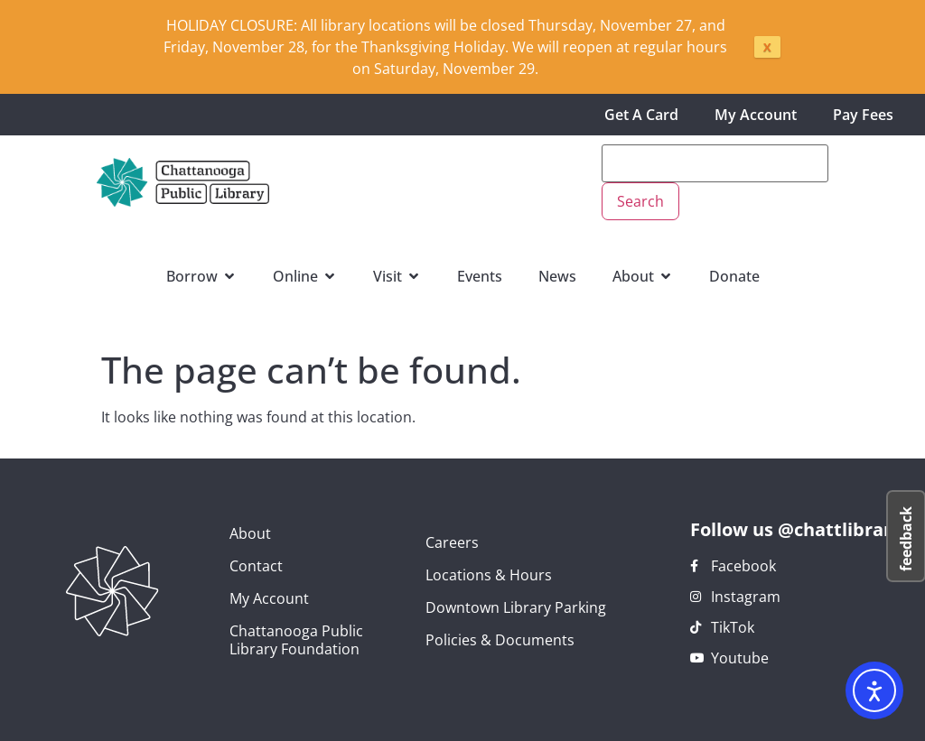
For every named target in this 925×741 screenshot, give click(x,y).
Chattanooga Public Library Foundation (296, 640)
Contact (256, 566)
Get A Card (641, 115)
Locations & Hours (488, 575)
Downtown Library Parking (515, 607)
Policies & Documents (500, 640)
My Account (756, 115)
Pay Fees (863, 115)
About (250, 533)
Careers (452, 542)
